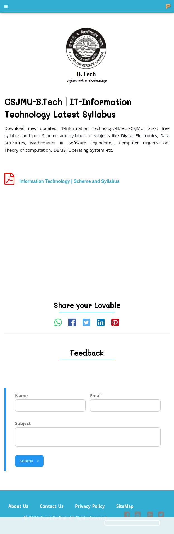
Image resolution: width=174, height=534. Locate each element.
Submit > (29, 460)
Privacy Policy (90, 506)
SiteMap (125, 506)
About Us (18, 506)
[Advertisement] (87, 233)
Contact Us (52, 506)
